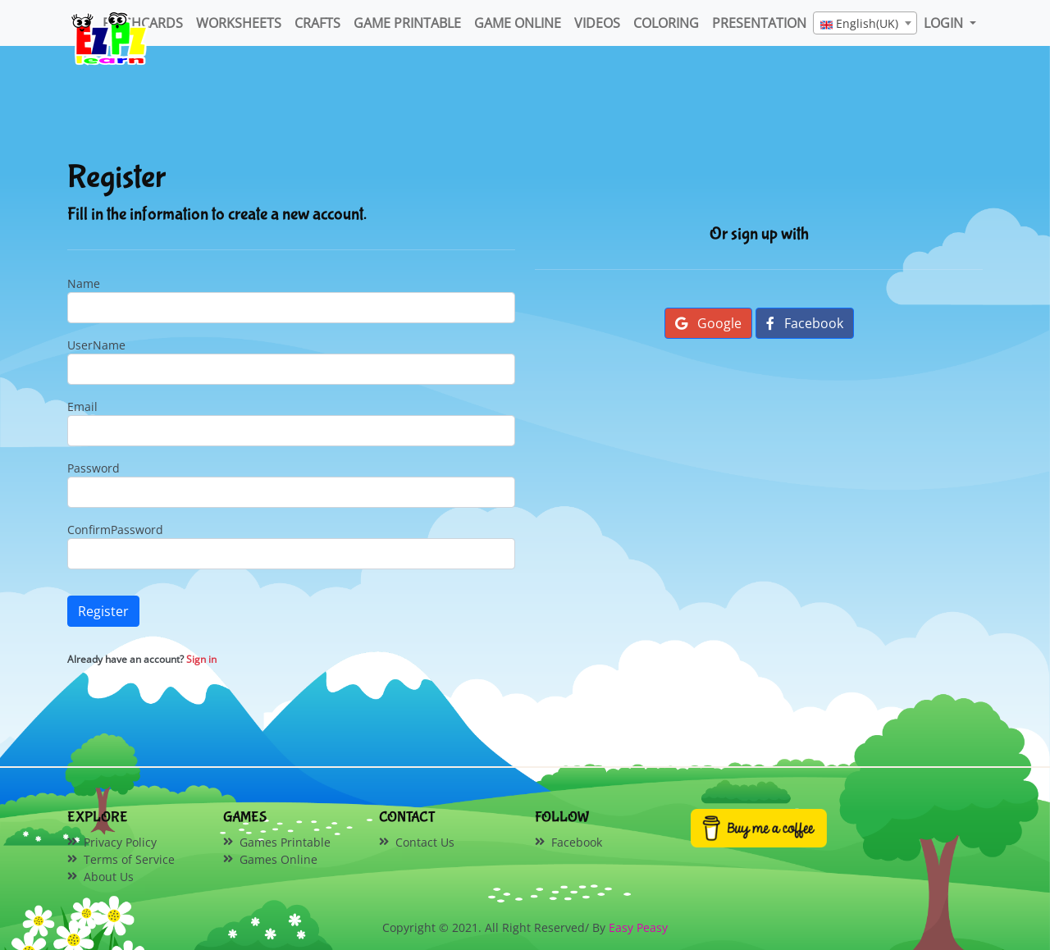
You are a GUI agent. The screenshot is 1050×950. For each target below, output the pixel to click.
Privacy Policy (120, 842)
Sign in (201, 659)
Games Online (278, 859)
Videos (597, 23)
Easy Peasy (638, 927)
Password (93, 468)
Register (103, 611)
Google (708, 323)
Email (82, 406)
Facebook (804, 323)
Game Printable (407, 23)
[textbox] (865, 23)
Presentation (759, 23)
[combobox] (865, 22)
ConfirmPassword (115, 529)
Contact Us (424, 842)
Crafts (317, 23)
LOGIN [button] (945, 23)
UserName (96, 345)
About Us (109, 876)
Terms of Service (129, 859)
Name (83, 283)
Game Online (517, 23)
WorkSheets (238, 23)
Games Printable (285, 842)
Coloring (666, 23)
